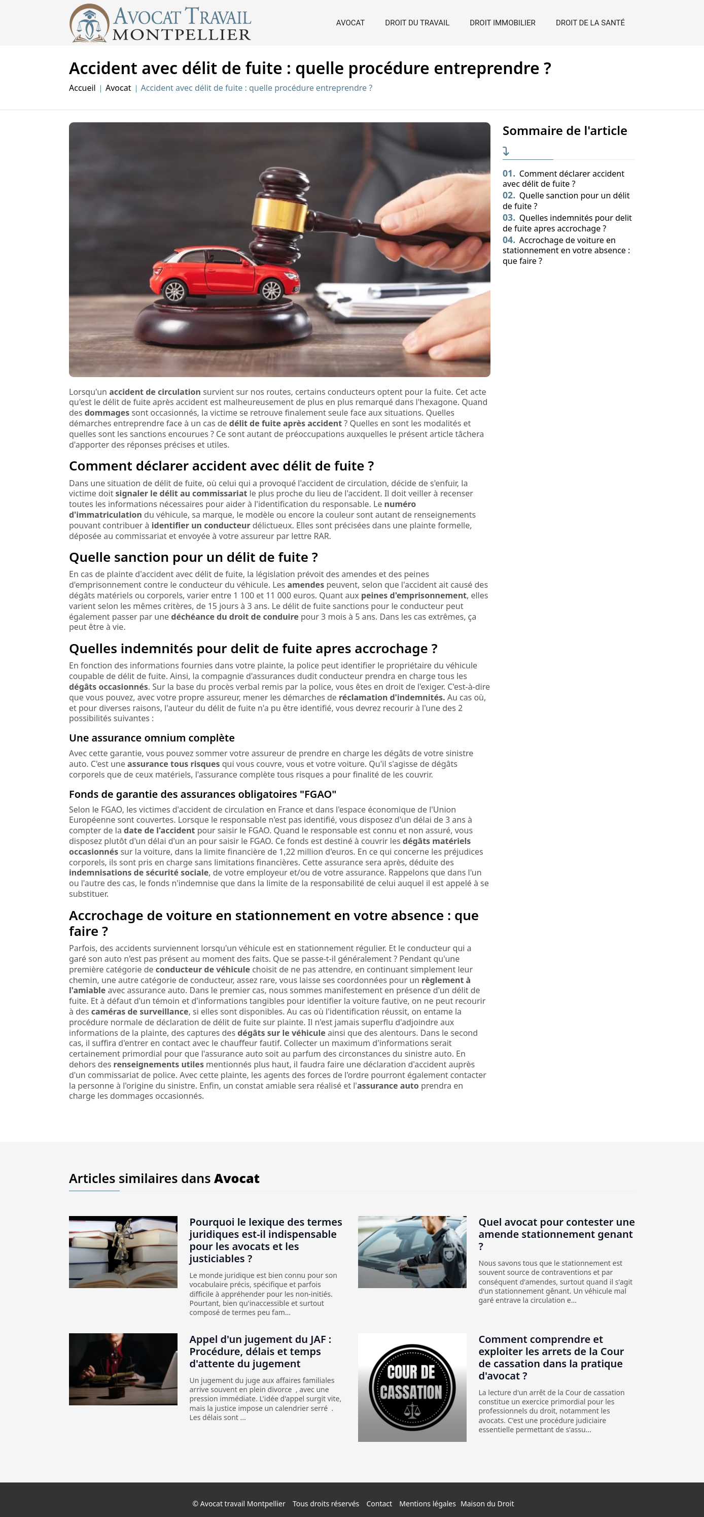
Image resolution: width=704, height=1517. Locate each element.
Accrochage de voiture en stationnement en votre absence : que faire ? (566, 250)
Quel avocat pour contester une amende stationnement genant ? (557, 1234)
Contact (379, 1503)
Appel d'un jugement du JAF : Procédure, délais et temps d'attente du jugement (261, 1351)
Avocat (350, 22)
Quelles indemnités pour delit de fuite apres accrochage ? (567, 223)
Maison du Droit (487, 1503)
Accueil (82, 88)
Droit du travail (417, 22)
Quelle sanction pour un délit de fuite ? (566, 201)
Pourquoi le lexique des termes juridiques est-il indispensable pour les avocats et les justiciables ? (266, 1240)
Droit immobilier (503, 22)
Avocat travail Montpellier (243, 1503)
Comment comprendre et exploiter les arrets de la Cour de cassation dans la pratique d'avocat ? (551, 1357)
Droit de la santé (590, 22)
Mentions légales (427, 1503)
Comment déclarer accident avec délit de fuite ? (563, 179)
